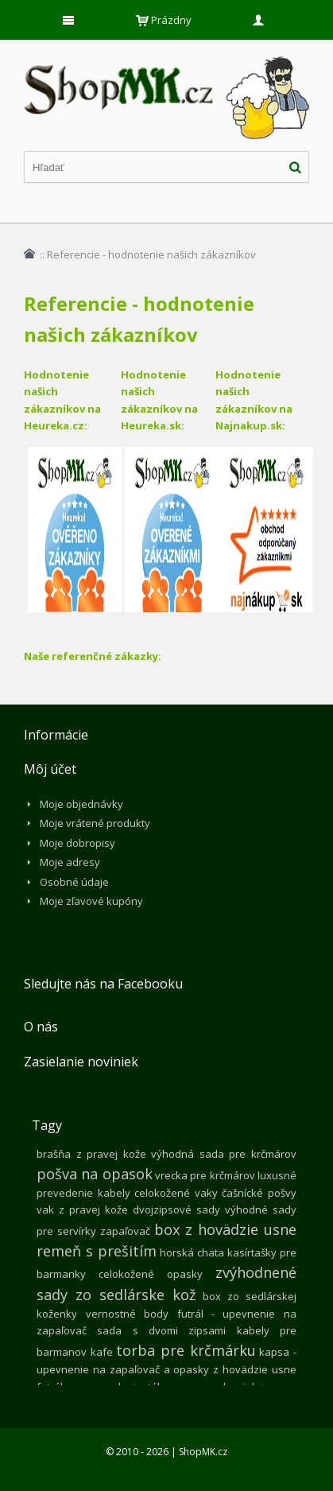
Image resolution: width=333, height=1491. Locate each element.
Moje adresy (70, 862)
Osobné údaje (74, 882)
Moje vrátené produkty (95, 823)
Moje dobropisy (77, 843)
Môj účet (50, 769)
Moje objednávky (81, 804)
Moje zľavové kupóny (91, 901)
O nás (41, 1026)
